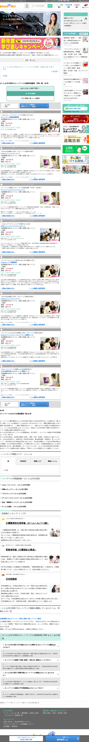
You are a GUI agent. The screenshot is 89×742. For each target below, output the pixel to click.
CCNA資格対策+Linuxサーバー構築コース (15, 371)
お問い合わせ (7, 721)
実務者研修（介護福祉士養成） (21, 550)
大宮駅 (5, 75)
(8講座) (30, 93)
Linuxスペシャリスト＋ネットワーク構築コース (17, 335)
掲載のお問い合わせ (84, 1)
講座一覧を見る (30, 60)
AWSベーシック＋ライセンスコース (13, 226)
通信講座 (25, 713)
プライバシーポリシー (10, 724)
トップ (5, 713)
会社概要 (6, 726)
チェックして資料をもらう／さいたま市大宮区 (17, 112)
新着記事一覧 (83, 33)
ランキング (9, 715)
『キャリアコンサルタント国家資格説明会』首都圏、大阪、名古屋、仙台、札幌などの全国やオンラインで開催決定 (76, 54)
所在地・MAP (62, 713)
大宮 (6, 470)
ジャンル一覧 (14, 713)
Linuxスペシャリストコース (10, 153)
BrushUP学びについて (22, 721)
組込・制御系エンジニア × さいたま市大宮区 (17, 502)
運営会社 (15, 726)
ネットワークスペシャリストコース (13, 190)
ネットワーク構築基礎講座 (10, 117)
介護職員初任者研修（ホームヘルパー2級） (27, 523)
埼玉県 (55, 71)
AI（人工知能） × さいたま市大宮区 (14, 506)
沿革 (54, 713)
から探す (59, 6)
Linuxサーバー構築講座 (9, 262)
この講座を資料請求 (38, 143)
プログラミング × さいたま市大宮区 (14, 493)
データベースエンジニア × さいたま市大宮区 (17, 498)
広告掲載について (27, 724)
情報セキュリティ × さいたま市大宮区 (15, 489)
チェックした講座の (33, 106)
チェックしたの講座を (62, 738)
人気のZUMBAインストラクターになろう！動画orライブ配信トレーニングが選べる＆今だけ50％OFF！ (76, 95)
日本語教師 (11, 579)
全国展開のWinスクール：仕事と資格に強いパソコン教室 (20, 619)
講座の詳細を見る (8, 143)
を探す (69, 6)
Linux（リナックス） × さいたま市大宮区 (16, 485)
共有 (27, 6)
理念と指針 (46, 713)
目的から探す (34, 713)
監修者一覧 (19, 715)
